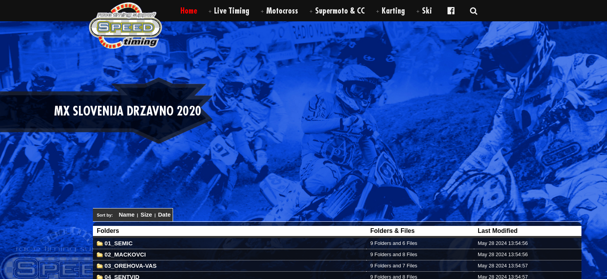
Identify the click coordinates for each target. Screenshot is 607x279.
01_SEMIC (115, 243)
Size (146, 214)
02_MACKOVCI (121, 254)
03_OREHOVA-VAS (127, 265)
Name (127, 214)
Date (164, 214)
